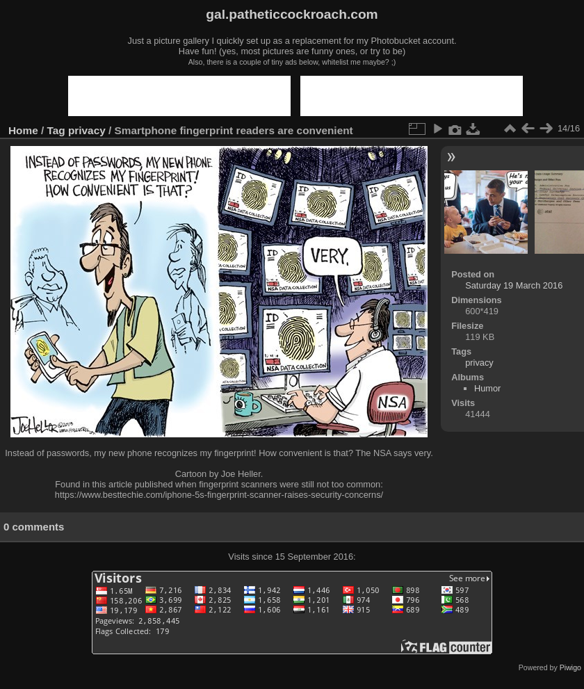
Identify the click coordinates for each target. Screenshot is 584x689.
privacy (87, 130)
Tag (56, 130)
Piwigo (570, 667)
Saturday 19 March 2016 (513, 285)
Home (23, 130)
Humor (487, 388)
